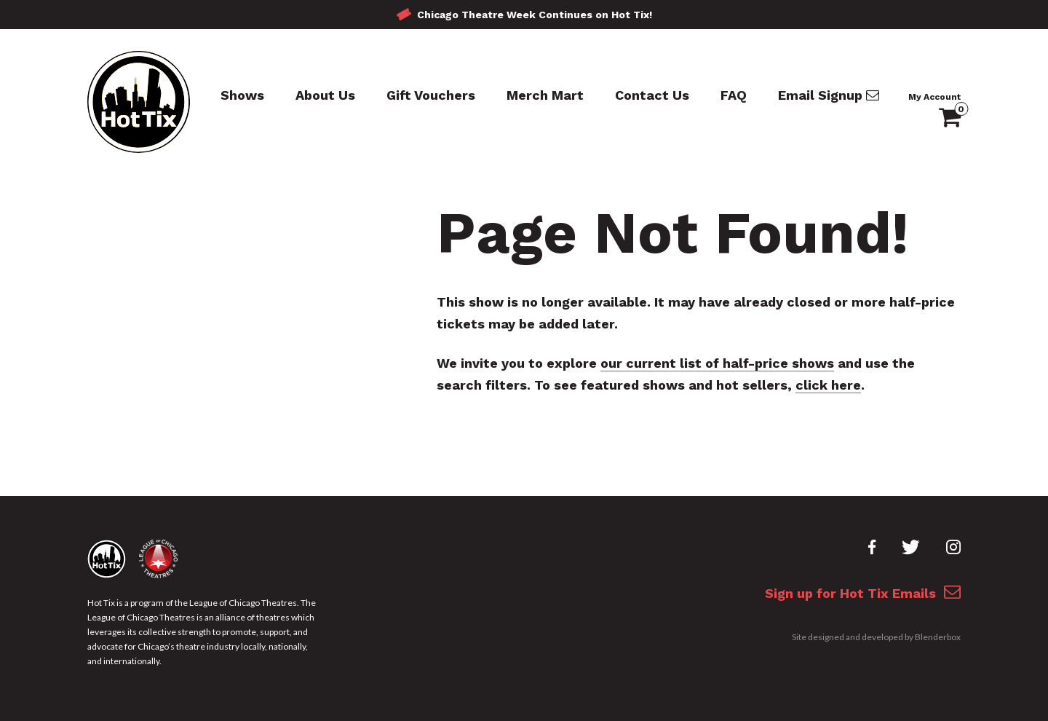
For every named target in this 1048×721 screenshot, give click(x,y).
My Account (934, 97)
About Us (325, 95)
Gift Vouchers (430, 95)
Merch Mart (545, 95)
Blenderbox (938, 636)
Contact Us (652, 95)
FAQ (733, 95)
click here (828, 385)
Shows (242, 95)
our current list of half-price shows (717, 363)
